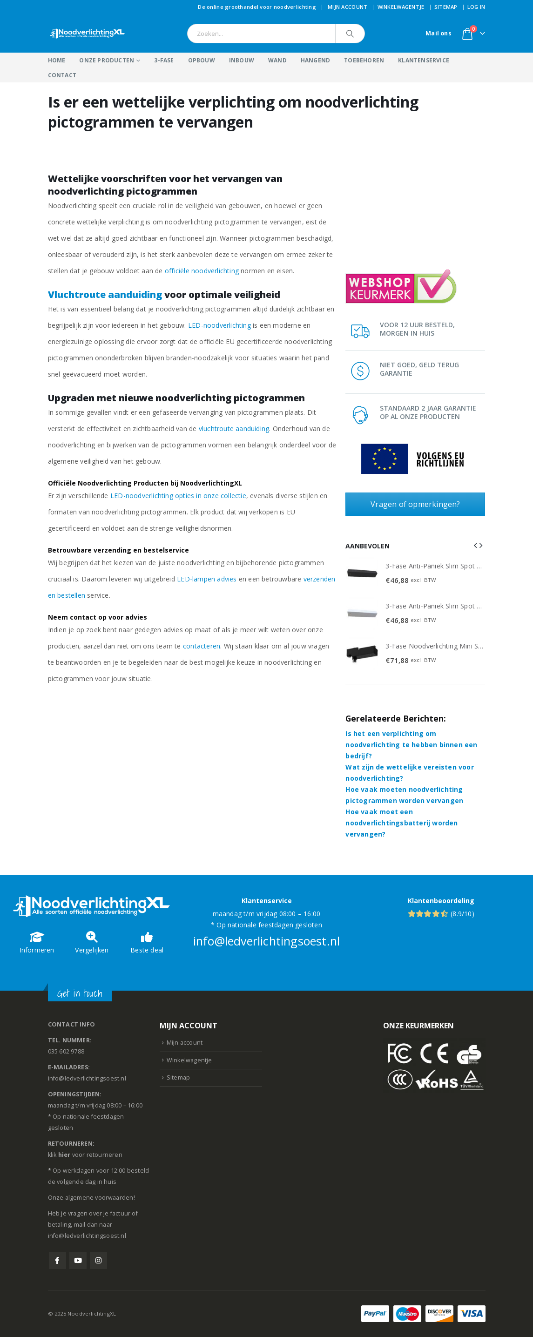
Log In (476, 6)
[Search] (350, 33)
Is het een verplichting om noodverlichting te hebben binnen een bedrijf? (411, 744)
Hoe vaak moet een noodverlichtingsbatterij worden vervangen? (401, 822)
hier (64, 1155)
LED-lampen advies (206, 578)
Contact (62, 75)
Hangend (315, 60)
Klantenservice (423, 60)
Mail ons (438, 33)
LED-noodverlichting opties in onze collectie (178, 495)
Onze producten (106, 60)
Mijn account (347, 6)
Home (57, 60)
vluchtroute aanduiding (234, 428)
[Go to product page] (362, 573)
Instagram (98, 1260)
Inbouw (241, 60)
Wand (277, 60)
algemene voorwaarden (99, 1198)
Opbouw (201, 60)
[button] (475, 545)
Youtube (78, 1260)
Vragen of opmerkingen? (415, 504)
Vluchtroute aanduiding (105, 294)
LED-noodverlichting (219, 325)
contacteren (201, 645)
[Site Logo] (87, 33)
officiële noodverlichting (202, 270)
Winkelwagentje (401, 6)
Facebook (57, 1260)
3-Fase (164, 60)
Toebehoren (364, 60)
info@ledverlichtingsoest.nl (266, 941)
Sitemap (446, 6)
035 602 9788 (66, 1051)
